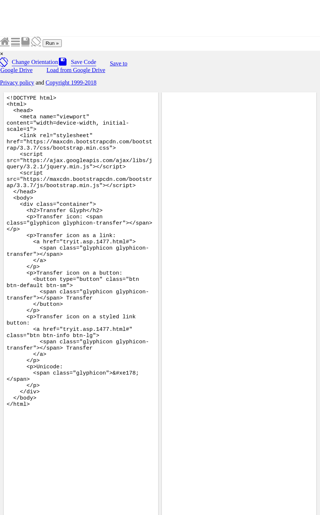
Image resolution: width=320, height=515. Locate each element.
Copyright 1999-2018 (71, 82)
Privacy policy (17, 82)
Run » (52, 43)
